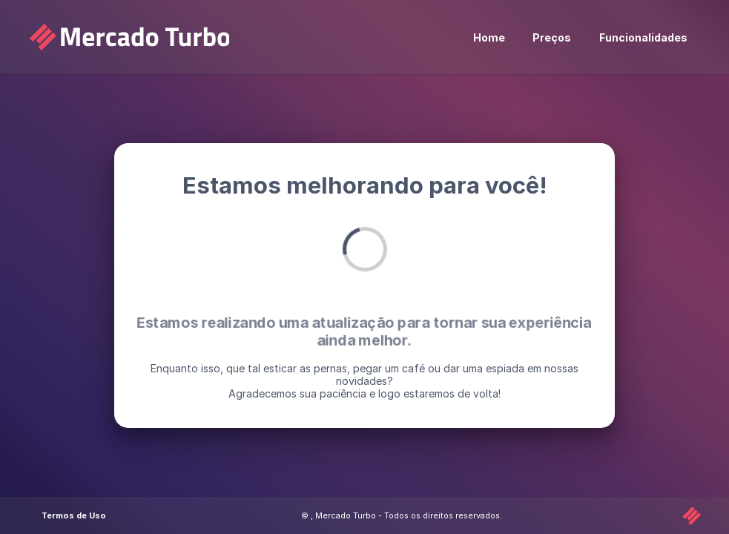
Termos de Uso (74, 515)
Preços (551, 37)
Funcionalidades (643, 37)
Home (489, 37)
